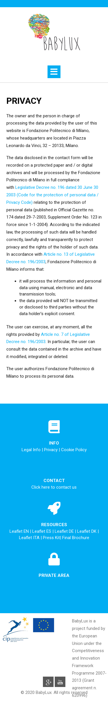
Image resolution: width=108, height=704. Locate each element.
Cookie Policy (74, 449)
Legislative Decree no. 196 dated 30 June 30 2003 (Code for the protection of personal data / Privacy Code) (52, 195)
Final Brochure (75, 537)
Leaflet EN (20, 531)
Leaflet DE (65, 531)
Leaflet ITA (30, 537)
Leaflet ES (42, 531)
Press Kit (51, 537)
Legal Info (31, 449)
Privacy (51, 449)
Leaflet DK (87, 531)
